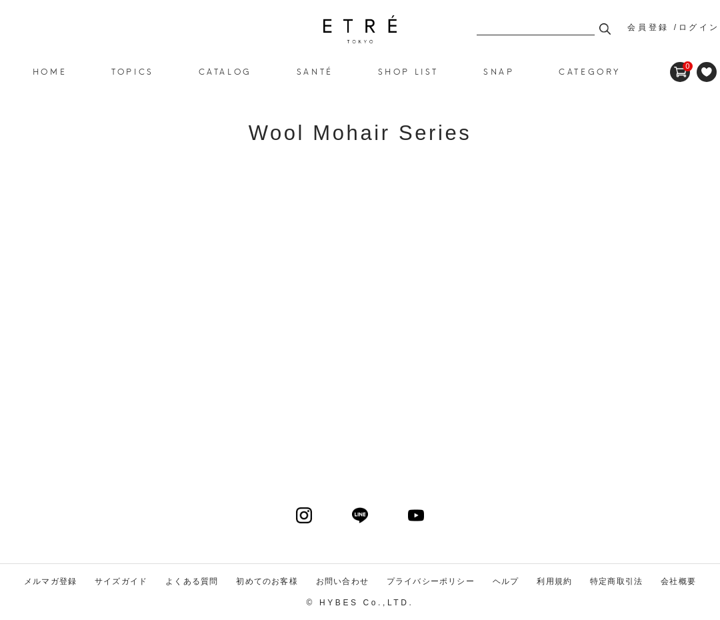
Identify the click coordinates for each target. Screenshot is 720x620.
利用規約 (554, 581)
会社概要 (678, 581)
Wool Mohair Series (360, 29)
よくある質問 (191, 581)
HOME (50, 71)
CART (680, 66)
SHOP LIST (408, 71)
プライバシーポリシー (431, 581)
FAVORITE (707, 72)
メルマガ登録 (50, 581)
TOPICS (132, 71)
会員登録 (648, 27)
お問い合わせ (342, 581)
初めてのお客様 (266, 581)
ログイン (699, 27)
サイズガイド (121, 581)
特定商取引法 (616, 581)
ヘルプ (506, 581)
